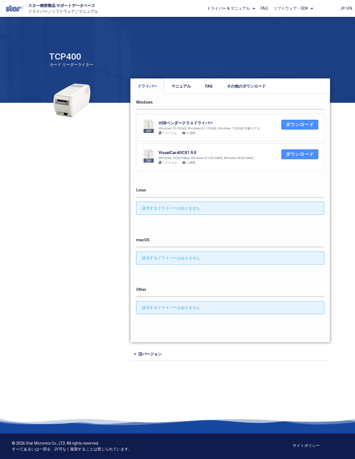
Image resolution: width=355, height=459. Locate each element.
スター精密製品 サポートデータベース (61, 5)
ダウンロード (300, 124)
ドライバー (147, 86)
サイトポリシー (306, 445)
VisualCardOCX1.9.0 (177, 152)
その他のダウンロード (246, 86)
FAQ (208, 86)
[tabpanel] (230, 218)
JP (342, 8)
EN (350, 8)
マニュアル (181, 86)
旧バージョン (150, 354)
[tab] (147, 86)
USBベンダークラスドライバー (186, 123)
